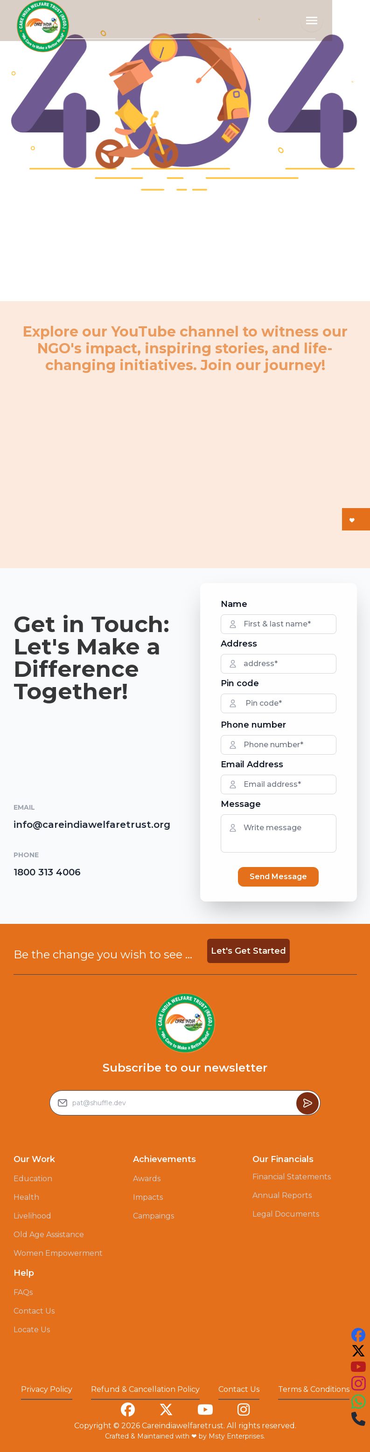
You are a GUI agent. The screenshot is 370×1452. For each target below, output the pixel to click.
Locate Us (32, 1329)
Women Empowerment (58, 1253)
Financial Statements (291, 1176)
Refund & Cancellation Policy (145, 1389)
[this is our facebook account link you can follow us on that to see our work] (358, 1335)
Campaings (153, 1215)
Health (26, 1197)
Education (33, 1178)
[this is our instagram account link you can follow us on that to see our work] (358, 1384)
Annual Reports (282, 1195)
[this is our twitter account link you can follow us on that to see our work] (358, 1351)
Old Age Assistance (49, 1234)
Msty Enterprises (236, 1436)
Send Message (278, 876)
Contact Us (34, 1311)
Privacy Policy (46, 1389)
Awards (147, 1178)
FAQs (23, 1292)
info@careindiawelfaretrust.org (92, 824)
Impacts (148, 1197)
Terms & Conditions (313, 1389)
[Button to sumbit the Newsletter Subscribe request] (307, 1103)
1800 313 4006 (47, 872)
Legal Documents (285, 1214)
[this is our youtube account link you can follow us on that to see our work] (358, 1367)
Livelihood (32, 1215)
